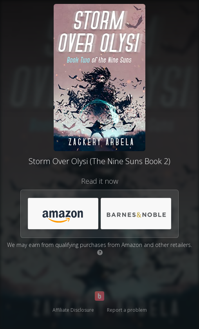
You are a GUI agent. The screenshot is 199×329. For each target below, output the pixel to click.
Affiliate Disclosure (73, 310)
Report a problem (127, 310)
